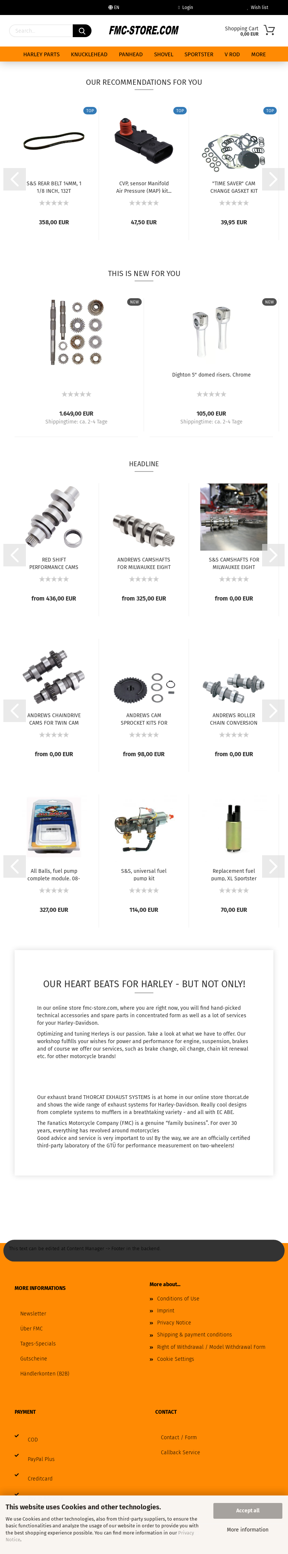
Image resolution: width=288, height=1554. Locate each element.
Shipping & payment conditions (194, 1335)
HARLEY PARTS (41, 54)
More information (247, 1530)
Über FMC (31, 1329)
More (258, 54)
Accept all (248, 1510)
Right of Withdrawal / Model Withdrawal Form (211, 1347)
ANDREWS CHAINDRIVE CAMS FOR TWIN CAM (54, 718)
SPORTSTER (198, 54)
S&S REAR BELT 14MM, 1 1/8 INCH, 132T (54, 186)
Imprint (165, 1311)
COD (33, 1440)
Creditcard (40, 1479)
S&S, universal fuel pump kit (143, 874)
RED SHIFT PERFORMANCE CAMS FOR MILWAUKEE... (53, 563)
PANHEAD (131, 54)
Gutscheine (33, 1359)
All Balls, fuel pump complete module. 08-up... (53, 874)
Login (185, 7)
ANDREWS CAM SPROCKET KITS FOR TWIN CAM (144, 718)
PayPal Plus (41, 1459)
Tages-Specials (38, 1344)
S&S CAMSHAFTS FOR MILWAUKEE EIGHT (234, 563)
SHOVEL (163, 54)
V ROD (232, 54)
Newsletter (33, 1314)
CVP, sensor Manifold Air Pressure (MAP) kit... (143, 186)
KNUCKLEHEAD (89, 54)
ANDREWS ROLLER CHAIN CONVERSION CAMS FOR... (234, 718)
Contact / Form (179, 1437)
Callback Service (180, 1452)
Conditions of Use (178, 1299)
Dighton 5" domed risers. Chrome (211, 375)
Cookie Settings (175, 1359)
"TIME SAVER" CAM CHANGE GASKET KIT (234, 186)
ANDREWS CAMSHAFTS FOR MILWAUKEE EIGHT (144, 563)
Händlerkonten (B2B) (44, 1374)
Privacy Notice (174, 1323)
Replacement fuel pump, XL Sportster (233, 874)
